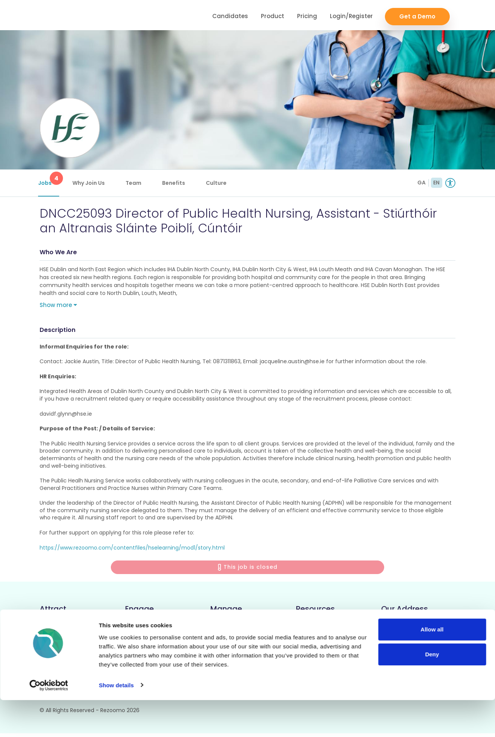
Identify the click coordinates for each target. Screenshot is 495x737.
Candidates (230, 15)
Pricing (307, 15)
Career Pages (60, 629)
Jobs (50, 179)
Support (308, 629)
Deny (432, 691)
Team (135, 183)
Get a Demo (417, 15)
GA (421, 182)
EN (436, 182)
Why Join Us (90, 183)
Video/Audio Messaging (159, 641)
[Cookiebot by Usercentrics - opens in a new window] (49, 722)
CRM (132, 629)
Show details (116, 722)
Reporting (225, 641)
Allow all (432, 666)
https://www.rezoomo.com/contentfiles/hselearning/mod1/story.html (132, 551)
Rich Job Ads (58, 641)
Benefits (175, 183)
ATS (216, 629)
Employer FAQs (319, 641)
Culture (217, 183)
